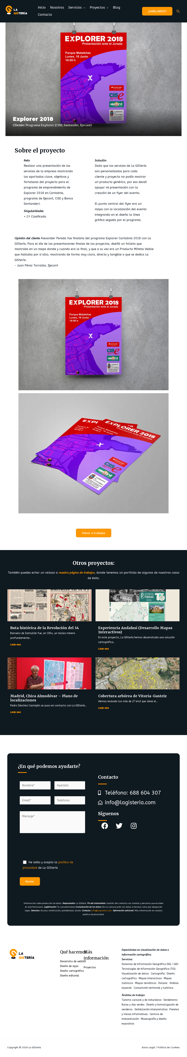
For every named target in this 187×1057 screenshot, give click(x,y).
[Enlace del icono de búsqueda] (178, 11)
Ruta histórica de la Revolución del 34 (44, 628)
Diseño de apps (69, 966)
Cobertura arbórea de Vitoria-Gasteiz (132, 696)
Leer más (15, 644)
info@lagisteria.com (101, 910)
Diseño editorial (69, 975)
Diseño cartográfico (72, 970)
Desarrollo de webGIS (73, 961)
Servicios (75, 7)
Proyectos (97, 7)
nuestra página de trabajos (77, 572)
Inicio (42, 7)
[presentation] (47, 849)
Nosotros (57, 7)
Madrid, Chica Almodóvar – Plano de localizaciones (44, 698)
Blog (116, 7)
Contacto (45, 15)
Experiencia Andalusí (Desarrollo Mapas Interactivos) (135, 630)
